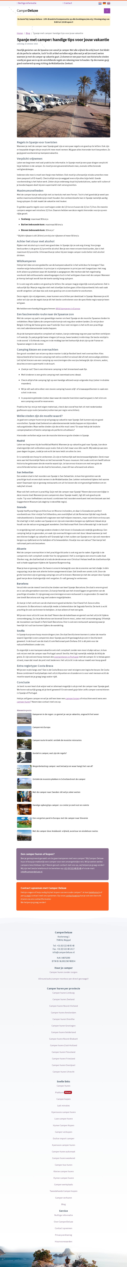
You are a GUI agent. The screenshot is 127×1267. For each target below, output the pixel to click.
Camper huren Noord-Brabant (63, 1038)
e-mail (27, 895)
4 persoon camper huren (63, 1145)
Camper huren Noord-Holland (63, 1006)
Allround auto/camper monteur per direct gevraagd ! (63, 978)
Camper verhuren (63, 1197)
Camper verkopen (63, 1132)
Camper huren (63, 1085)
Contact (67, 3)
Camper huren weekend (63, 1158)
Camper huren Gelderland (63, 1032)
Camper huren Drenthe (64, 1019)
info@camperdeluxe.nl (31, 871)
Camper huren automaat (63, 1151)
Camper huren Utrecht (63, 1071)
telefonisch (94, 892)
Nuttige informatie (26, 3)
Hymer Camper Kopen (63, 1125)
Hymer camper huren (63, 1178)
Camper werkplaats (63, 1184)
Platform (63, 1092)
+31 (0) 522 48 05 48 (72, 868)
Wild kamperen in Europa (68, 308)
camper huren (23, 701)
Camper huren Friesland (63, 1058)
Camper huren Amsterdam (63, 1012)
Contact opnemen (63, 1228)
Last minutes (63, 1105)
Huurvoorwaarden (63, 1241)
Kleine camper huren (64, 1171)
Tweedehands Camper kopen (63, 1191)
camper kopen (73, 698)
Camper (27, 10)
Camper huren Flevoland (63, 1052)
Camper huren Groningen (63, 1025)
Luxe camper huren (63, 1118)
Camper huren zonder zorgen (63, 972)
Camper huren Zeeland (63, 999)
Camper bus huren (63, 1165)
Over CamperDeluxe (63, 1221)
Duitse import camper (63, 1138)
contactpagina (73, 895)
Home (20, 33)
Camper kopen (63, 1099)
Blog (28, 33)
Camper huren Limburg (63, 992)
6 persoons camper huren (63, 1112)
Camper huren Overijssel (63, 1065)
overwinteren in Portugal (66, 657)
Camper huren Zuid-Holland (63, 1045)
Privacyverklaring (63, 1235)
